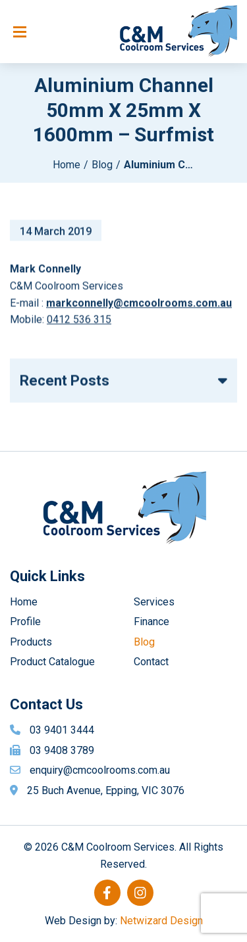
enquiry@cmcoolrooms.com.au (100, 770)
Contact (151, 661)
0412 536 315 (79, 322)
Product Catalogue (52, 661)
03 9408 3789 (62, 750)
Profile (25, 621)
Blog (102, 164)
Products (31, 642)
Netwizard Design (161, 920)
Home (66, 164)
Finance (151, 621)
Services (154, 602)
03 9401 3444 (62, 730)
